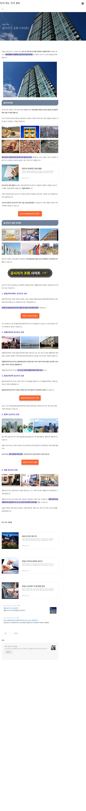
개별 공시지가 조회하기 (11, 708)
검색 (79, 3)
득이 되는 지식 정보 (10, 3)
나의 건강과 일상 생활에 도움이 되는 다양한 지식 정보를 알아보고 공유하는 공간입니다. (26, 783)
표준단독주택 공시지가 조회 (30, 448)
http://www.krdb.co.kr (9, 718)
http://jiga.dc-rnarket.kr (10, 706)
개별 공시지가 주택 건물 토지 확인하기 (14, 711)
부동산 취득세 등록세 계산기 (10, 630)
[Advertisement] (30, 308)
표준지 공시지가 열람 (30, 513)
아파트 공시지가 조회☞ (30, 341)
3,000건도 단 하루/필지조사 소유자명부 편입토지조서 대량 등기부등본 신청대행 (26, 723)
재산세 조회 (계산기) (8, 605)
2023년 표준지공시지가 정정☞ (30, 214)
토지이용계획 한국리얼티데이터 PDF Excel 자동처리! (20, 721)
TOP (82, 809)
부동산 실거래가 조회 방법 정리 (11, 655)
